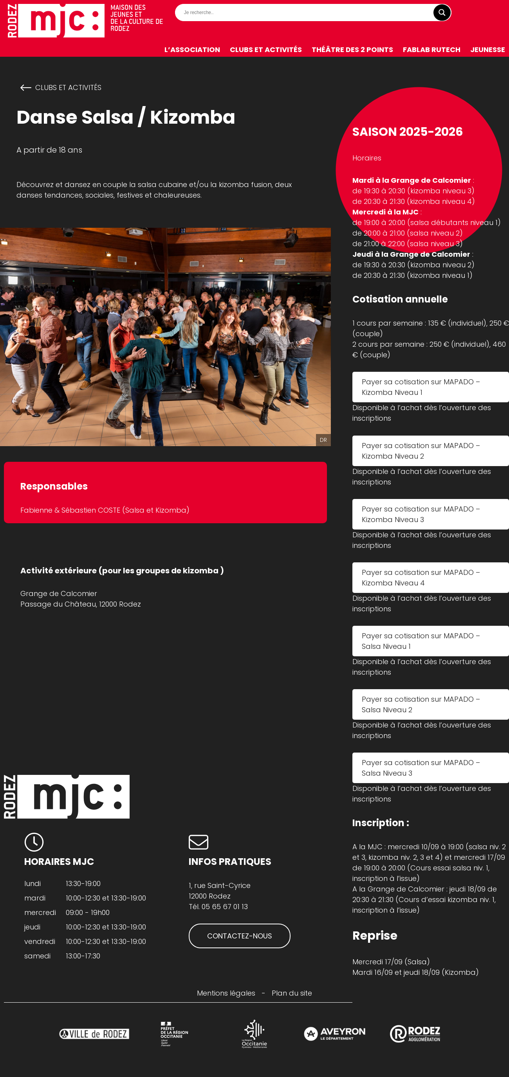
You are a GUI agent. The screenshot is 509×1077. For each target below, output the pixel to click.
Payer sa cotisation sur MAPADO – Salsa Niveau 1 (421, 641)
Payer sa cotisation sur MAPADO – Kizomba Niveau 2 (421, 451)
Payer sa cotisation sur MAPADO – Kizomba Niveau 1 (421, 387)
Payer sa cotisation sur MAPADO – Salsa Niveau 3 (421, 768)
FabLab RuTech (431, 49)
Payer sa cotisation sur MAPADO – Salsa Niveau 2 (421, 704)
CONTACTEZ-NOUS (239, 936)
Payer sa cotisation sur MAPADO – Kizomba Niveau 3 (421, 514)
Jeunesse (487, 49)
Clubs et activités (266, 49)
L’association (192, 49)
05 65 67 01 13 (225, 906)
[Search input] (315, 12)
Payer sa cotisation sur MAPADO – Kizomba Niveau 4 (421, 577)
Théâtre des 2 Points (352, 49)
